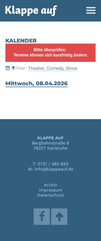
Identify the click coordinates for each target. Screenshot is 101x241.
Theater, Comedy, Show (52, 68)
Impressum (50, 190)
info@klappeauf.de (53, 169)
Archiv (50, 184)
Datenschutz (50, 195)
